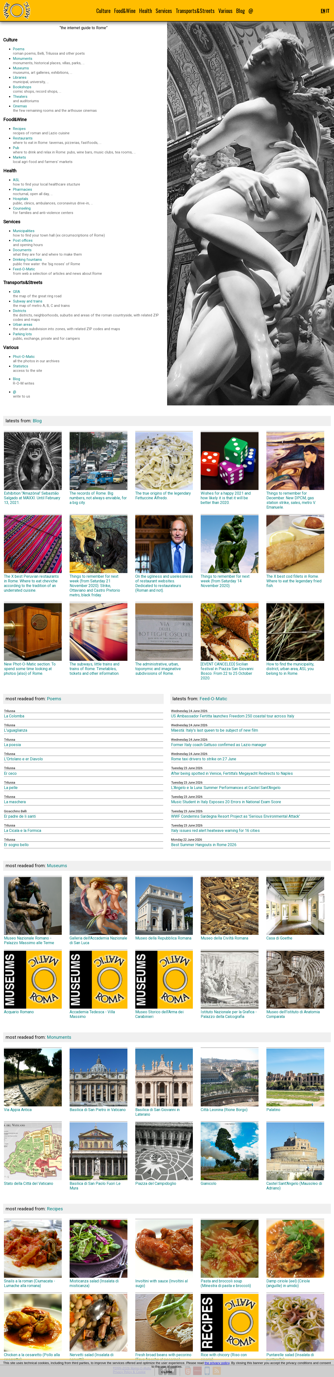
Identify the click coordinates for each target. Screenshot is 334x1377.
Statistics (88, 368)
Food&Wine (125, 10)
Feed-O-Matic (88, 271)
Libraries (88, 79)
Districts (88, 315)
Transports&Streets (195, 10)
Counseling (88, 210)
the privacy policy (217, 1363)
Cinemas (88, 108)
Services (164, 10)
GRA (88, 293)
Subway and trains (88, 303)
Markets (88, 159)
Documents (88, 252)
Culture (103, 10)
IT (327, 10)
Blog (240, 10)
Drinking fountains (88, 261)
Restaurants (88, 140)
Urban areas (88, 326)
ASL (88, 182)
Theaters (88, 98)
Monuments (88, 60)
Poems (88, 51)
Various (225, 10)
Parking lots (88, 336)
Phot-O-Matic (88, 358)
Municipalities (88, 233)
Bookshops (88, 89)
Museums (88, 70)
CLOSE (167, 1372)
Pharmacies (88, 191)
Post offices (88, 242)
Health (145, 10)
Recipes (88, 130)
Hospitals (88, 201)
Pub (88, 150)
